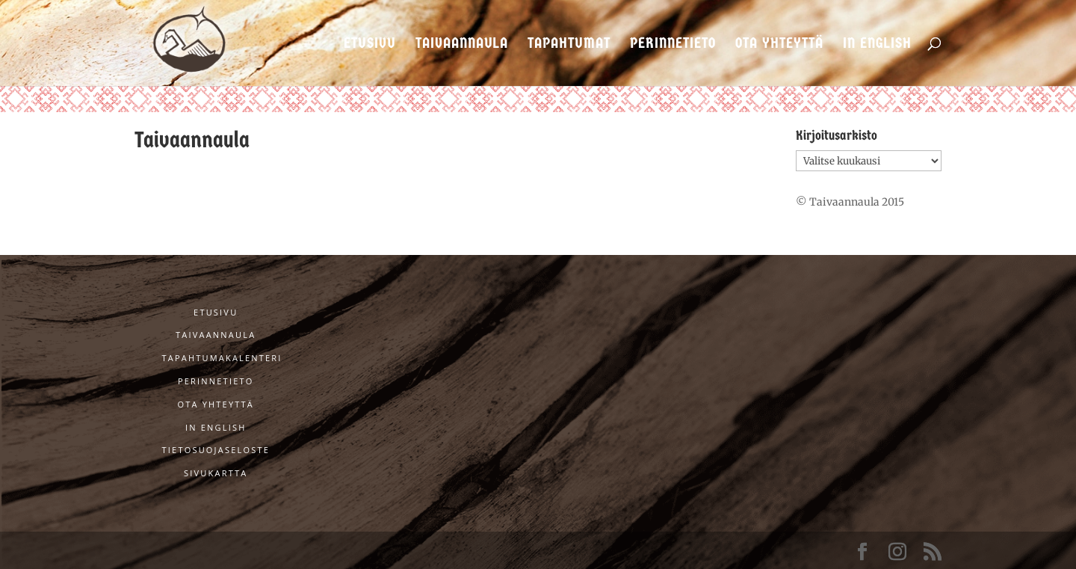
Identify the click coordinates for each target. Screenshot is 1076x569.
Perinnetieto (673, 44)
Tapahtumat (569, 44)
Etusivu (370, 44)
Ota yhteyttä (779, 44)
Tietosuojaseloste (216, 449)
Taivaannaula (461, 44)
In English (877, 44)
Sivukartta (215, 473)
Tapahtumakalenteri (222, 357)
